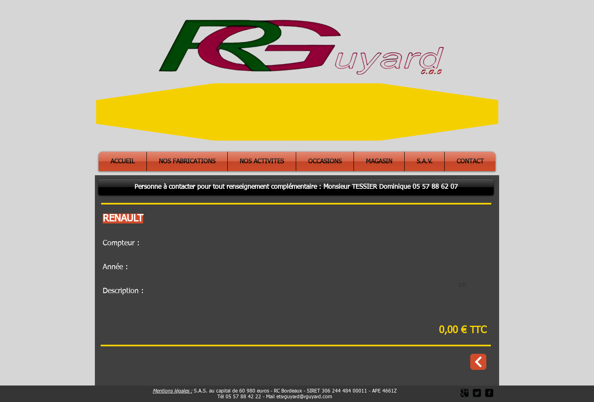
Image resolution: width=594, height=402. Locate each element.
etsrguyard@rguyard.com (304, 397)
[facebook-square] (489, 393)
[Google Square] (464, 393)
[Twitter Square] (477, 393)
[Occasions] (478, 362)
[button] (296, 187)
